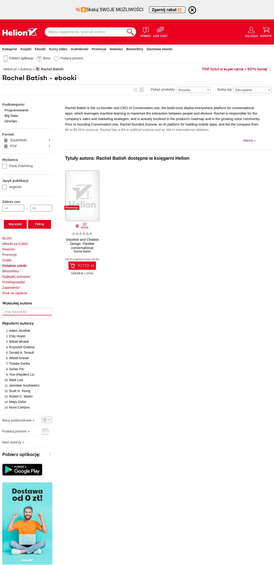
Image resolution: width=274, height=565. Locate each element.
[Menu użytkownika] (251, 31)
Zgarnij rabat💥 (167, 9)
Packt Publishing (17, 166)
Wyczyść (15, 224)
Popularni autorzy (18, 323)
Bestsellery (134, 49)
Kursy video (58, 49)
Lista (135, 89)
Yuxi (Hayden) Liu (21, 374)
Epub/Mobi (30, 140)
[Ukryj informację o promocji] (192, 10)
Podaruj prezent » (15, 431)
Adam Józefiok (19, 330)
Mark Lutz (16, 380)
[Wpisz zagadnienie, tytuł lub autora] (85, 32)
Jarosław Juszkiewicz (24, 385)
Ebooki (40, 49)
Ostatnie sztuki (14, 265)
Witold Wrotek (19, 341)
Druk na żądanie (14, 293)
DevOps (11, 121)
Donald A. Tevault (21, 352)
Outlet (6, 260)
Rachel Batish (82, 251)
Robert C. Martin (21, 396)
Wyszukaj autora (17, 303)
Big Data (11, 116)
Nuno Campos (19, 407)
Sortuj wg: (224, 89)
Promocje (99, 49)
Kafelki (141, 89)
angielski (11, 187)
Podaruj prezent (71, 58)
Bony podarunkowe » (18, 420)
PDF (30, 146)
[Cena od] (13, 208)
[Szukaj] (130, 32)
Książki (26, 49)
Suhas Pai (16, 369)
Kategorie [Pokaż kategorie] (9, 49)
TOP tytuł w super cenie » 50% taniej (234, 69)
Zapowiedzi (11, 287)
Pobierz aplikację (21, 58)
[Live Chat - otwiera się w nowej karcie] (160, 31)
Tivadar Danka (19, 363)
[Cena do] (41, 208)
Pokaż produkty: (163, 89)
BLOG (7, 238)
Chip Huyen (17, 336)
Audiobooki (79, 49)
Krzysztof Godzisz (22, 347)
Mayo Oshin (17, 402)
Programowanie (17, 110)
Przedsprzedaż (13, 282)
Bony (46, 58)
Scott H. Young (19, 391)
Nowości (116, 49)
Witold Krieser (19, 358)
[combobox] (193, 90)
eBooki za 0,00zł (14, 244)
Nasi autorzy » (13, 442)
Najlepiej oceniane (16, 276)
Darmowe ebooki (159, 49)
